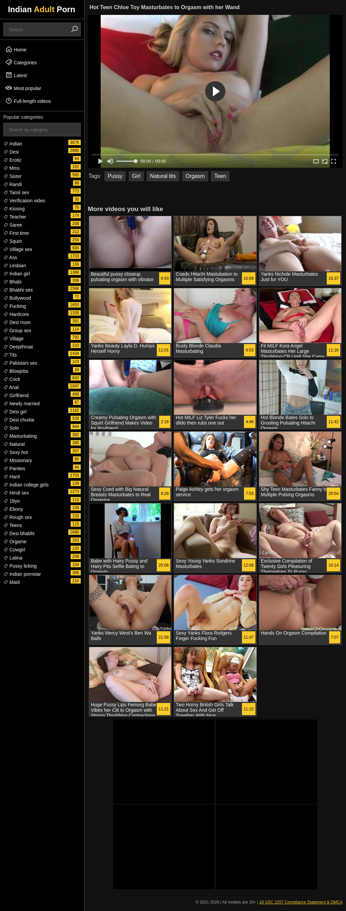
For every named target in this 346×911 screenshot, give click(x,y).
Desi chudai (18, 420)
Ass (10, 257)
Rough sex (17, 517)
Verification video (24, 200)
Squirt (12, 241)
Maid (11, 582)
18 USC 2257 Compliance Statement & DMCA (301, 902)
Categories (21, 62)
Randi (12, 184)
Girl (136, 176)
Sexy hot (15, 452)
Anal (11, 387)
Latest (16, 75)
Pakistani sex (20, 363)
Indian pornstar (22, 574)
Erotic (12, 160)
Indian (12, 143)
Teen (220, 176)
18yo (11, 501)
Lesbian (14, 265)
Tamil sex (16, 192)
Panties (14, 468)
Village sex (17, 249)
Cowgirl (14, 549)
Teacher (14, 217)
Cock (11, 379)
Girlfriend (16, 395)
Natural (14, 444)
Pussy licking (20, 566)
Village (13, 338)
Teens (12, 525)
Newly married (21, 403)
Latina (12, 558)
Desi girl (14, 411)
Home (15, 49)
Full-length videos (28, 101)
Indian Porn (41, 9)
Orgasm (195, 176)
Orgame (14, 541)
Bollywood (17, 298)
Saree (12, 225)
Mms (11, 168)
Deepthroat (18, 346)
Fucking (14, 306)
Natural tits (163, 176)
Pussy (115, 176)
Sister (12, 176)
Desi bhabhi (18, 533)
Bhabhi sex (18, 290)
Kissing (14, 208)
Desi (11, 152)
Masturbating (20, 436)
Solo (11, 428)
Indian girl (16, 273)
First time (16, 233)
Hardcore (16, 314)
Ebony (13, 509)
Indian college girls (26, 484)
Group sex (17, 330)
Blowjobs (15, 371)
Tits (10, 355)
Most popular (23, 88)
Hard (11, 476)
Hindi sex (16, 493)
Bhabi (12, 281)
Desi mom (17, 322)
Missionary (17, 460)
